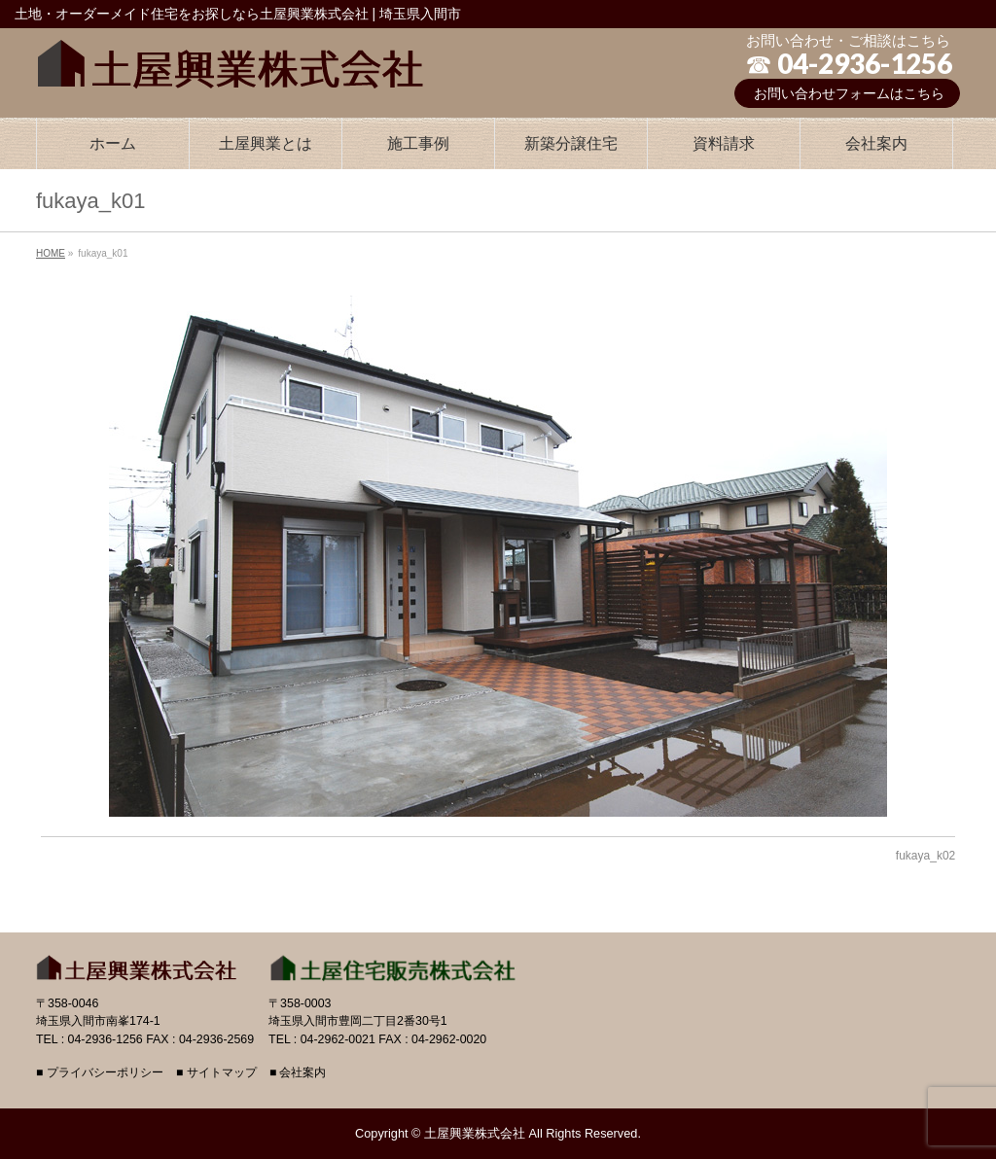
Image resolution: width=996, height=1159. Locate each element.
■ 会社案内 (298, 1073)
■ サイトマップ (216, 1073)
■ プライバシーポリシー (99, 1073)
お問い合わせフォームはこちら (849, 93)
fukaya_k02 (925, 855)
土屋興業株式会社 (474, 1133)
